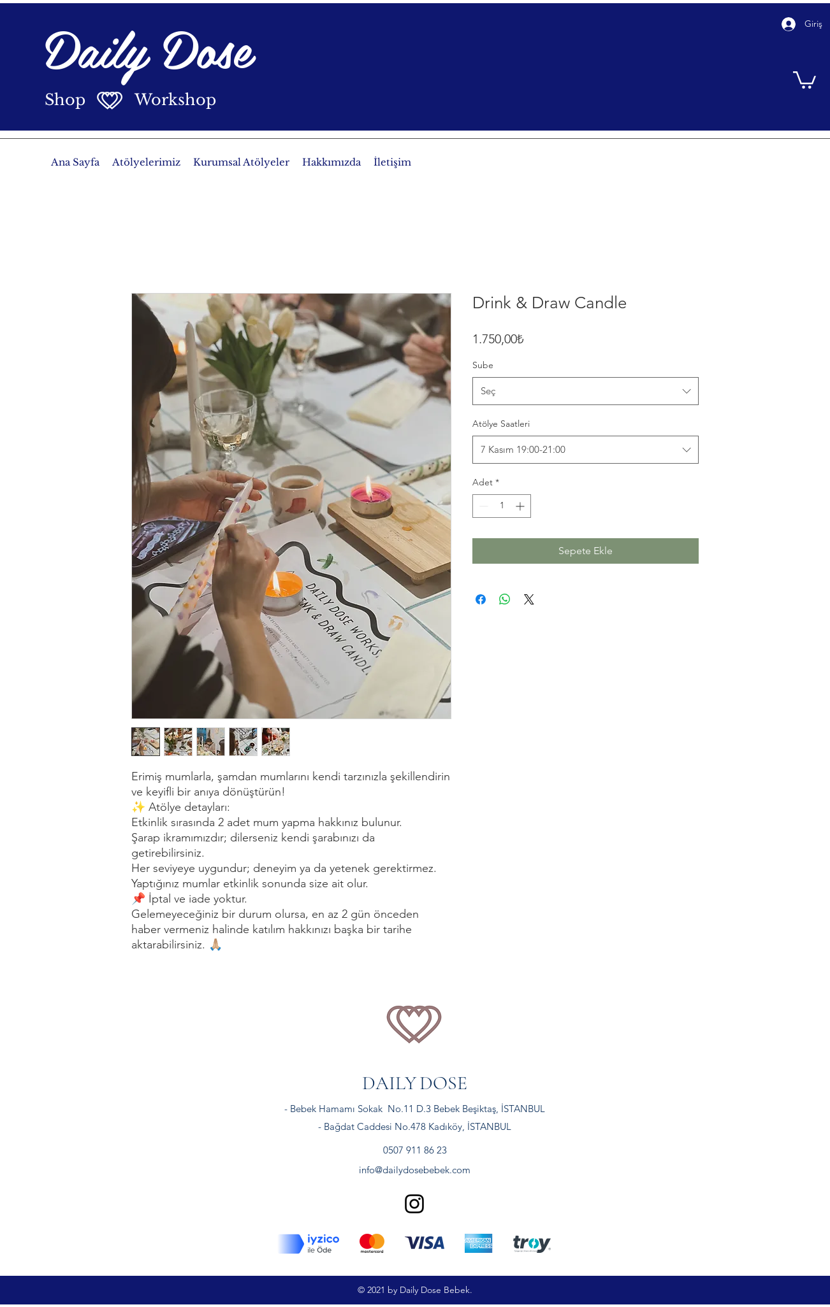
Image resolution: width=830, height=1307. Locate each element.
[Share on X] (529, 599)
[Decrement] (482, 506)
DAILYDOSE (415, 1083)
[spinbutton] (501, 506)
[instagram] (414, 1204)
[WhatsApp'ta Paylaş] (505, 599)
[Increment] (521, 506)
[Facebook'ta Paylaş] (480, 599)
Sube (482, 365)
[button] (804, 79)
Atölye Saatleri (501, 423)
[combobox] (585, 391)
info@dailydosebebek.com (414, 1170)
